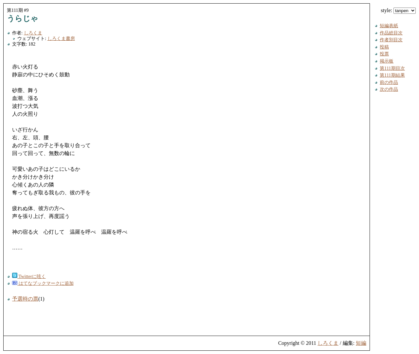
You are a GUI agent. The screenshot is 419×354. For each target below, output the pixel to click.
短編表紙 (389, 25)
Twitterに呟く (29, 276)
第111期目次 (392, 68)
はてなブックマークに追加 (43, 283)
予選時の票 (25, 299)
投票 (384, 53)
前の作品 (389, 82)
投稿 (384, 46)
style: (398, 10)
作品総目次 (391, 32)
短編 (361, 343)
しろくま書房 (61, 38)
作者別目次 (391, 39)
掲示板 (386, 61)
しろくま (33, 32)
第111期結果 (392, 75)
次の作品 (389, 89)
